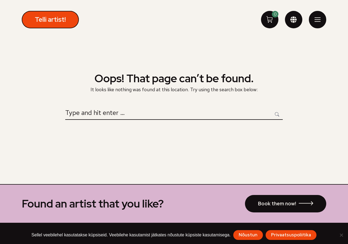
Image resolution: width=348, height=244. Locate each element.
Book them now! (277, 203)
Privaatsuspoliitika (291, 235)
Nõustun (248, 235)
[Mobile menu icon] (317, 19)
